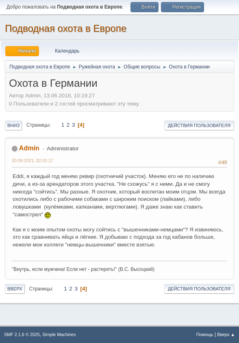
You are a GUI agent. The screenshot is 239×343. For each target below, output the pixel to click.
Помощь (204, 334)
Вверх (14, 288)
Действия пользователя (199, 125)
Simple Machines (59, 334)
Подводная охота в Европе (65, 28)
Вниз (13, 125)
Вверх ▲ (226, 334)
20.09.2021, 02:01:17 (32, 160)
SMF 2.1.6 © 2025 (22, 334)
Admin (29, 148)
